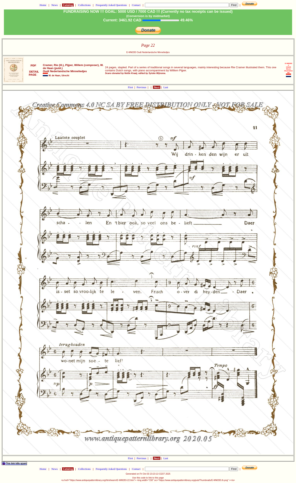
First (131, 87)
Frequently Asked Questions (111, 5)
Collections (84, 5)
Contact (136, 5)
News (54, 5)
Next (156, 87)
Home (43, 5)
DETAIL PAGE (33, 73)
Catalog (68, 5)
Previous (142, 87)
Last (165, 87)
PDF (33, 65)
